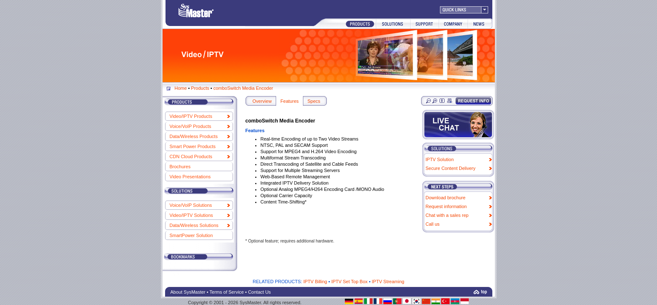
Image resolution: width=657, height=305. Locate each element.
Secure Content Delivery (451, 168)
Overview (262, 101)
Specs (314, 101)
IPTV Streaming (388, 281)
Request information (446, 206)
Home (181, 88)
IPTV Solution (440, 159)
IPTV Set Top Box (349, 281)
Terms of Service (227, 292)
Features (289, 101)
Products (200, 88)
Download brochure (446, 197)
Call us (433, 224)
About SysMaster (188, 292)
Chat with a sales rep (447, 215)
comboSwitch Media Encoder (243, 88)
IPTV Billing (315, 281)
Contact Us (259, 292)
